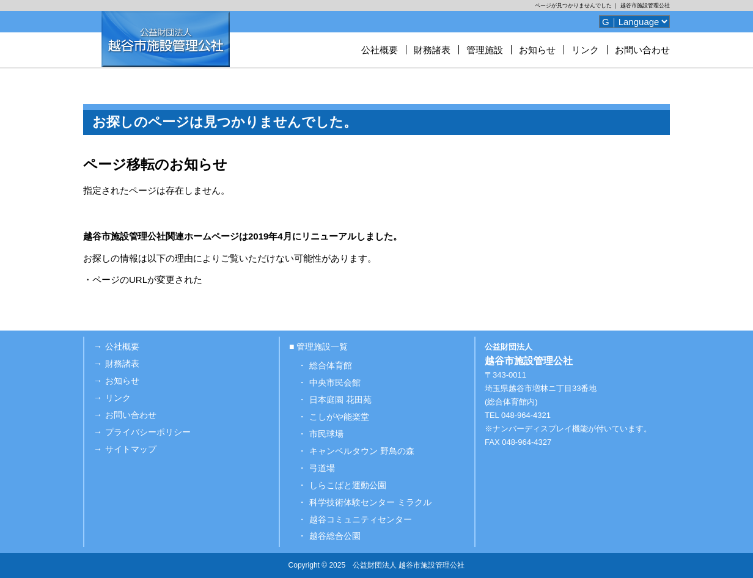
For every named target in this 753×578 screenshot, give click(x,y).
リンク (585, 50)
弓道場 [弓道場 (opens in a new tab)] (322, 468)
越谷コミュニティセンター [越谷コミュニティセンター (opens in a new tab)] (360, 519)
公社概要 (379, 50)
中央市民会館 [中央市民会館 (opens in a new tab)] (335, 382)
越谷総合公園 (335, 536)
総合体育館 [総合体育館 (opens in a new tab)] (330, 365)
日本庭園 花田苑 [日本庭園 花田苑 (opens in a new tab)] (340, 399)
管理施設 (484, 50)
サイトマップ (130, 449)
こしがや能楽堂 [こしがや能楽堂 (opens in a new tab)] (339, 417)
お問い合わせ (642, 50)
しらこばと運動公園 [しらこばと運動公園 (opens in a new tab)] (347, 485)
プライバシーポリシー (148, 432)
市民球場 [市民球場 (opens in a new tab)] (326, 434)
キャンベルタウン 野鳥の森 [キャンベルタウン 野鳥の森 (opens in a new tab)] (361, 451)
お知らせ (537, 50)
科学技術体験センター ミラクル (370, 502)
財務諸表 (432, 50)
